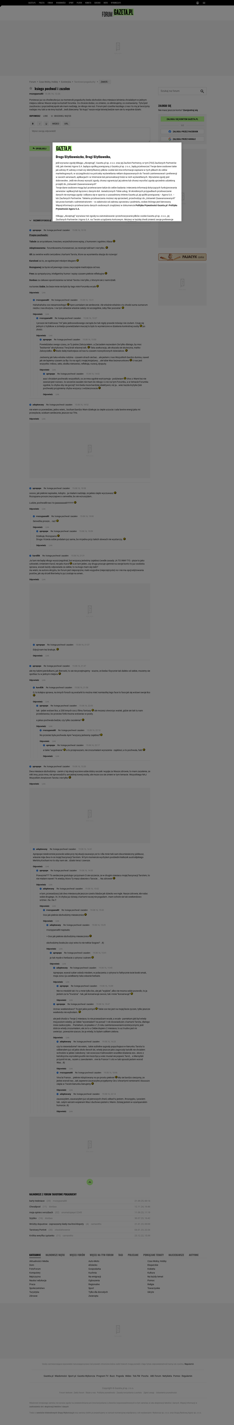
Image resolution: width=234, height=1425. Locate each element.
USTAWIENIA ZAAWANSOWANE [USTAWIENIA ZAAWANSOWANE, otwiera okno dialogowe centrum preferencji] (77, 215)
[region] (117, 181)
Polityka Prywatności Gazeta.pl (151, 205)
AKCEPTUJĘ (167, 215)
